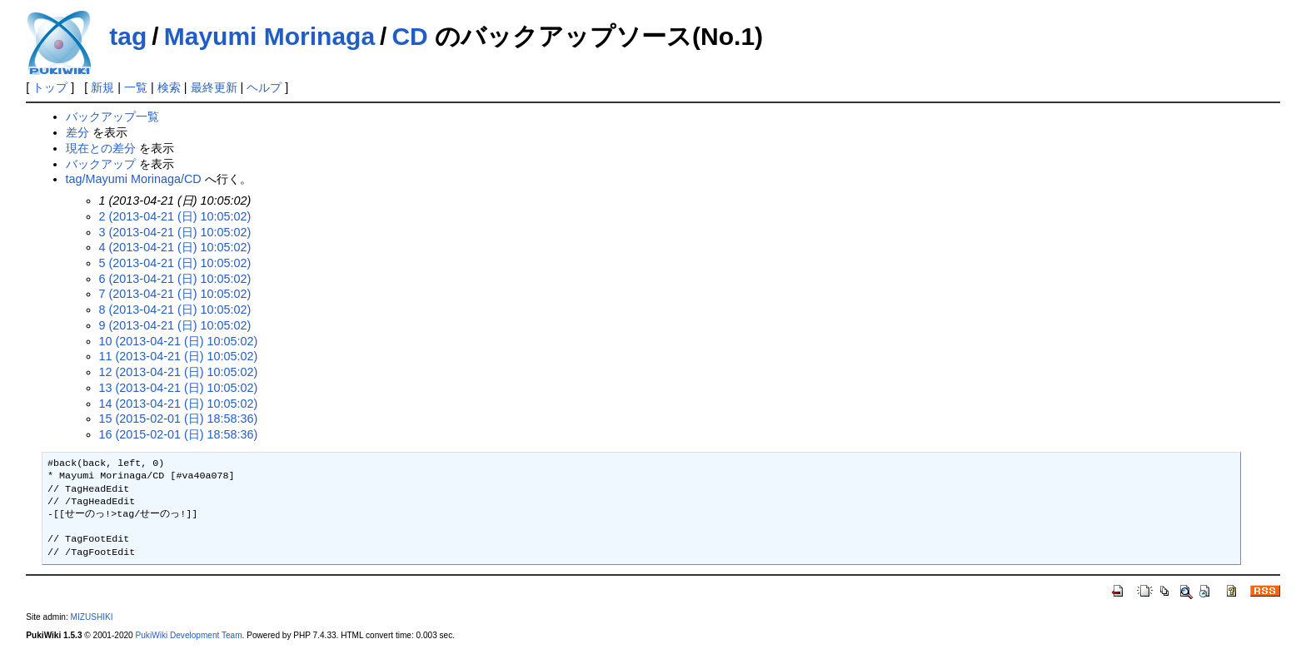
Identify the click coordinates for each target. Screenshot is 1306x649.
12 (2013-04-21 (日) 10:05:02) (178, 372)
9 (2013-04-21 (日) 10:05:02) (175, 325)
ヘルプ (264, 87)
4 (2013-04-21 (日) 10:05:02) (175, 247)
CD (409, 36)
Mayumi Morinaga (269, 36)
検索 (169, 87)
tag (128, 36)
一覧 (135, 87)
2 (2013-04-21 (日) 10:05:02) (175, 216)
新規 (102, 87)
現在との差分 (101, 148)
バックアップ (101, 164)
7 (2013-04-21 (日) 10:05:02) (175, 293)
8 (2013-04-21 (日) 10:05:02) (175, 309)
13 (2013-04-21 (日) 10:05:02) (178, 387)
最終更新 (214, 87)
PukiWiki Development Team (189, 635)
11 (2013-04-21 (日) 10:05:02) (178, 356)
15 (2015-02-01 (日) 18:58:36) (178, 418)
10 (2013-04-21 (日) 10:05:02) (178, 341)
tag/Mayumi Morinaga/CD (134, 179)
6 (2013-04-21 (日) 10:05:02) (175, 278)
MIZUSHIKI (92, 617)
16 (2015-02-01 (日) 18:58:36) (178, 434)
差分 (77, 132)
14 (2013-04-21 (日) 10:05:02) (178, 403)
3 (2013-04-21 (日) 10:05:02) (175, 232)
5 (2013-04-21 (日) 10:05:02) (175, 263)
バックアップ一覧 (112, 116)
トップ (49, 87)
